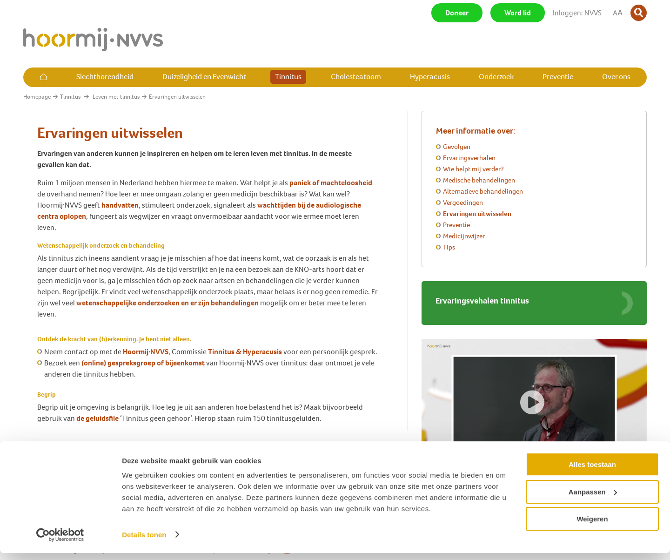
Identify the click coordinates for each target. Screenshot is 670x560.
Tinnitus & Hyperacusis (245, 352)
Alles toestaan (592, 472)
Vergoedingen (463, 202)
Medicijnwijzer (464, 236)
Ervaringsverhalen (469, 157)
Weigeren (592, 526)
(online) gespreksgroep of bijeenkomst (143, 363)
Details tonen (144, 542)
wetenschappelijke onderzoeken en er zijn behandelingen (167, 303)
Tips (449, 247)
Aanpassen (593, 499)
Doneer (457, 13)
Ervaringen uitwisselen (477, 213)
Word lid (517, 13)
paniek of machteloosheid (330, 183)
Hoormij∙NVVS (145, 352)
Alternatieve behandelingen (483, 191)
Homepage (37, 97)
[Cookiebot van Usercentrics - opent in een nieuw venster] (60, 542)
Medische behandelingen (479, 180)
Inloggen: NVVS (577, 13)
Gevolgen (456, 146)
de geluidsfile (97, 418)
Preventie (456, 224)
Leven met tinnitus (116, 97)
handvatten (120, 205)
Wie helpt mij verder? (473, 169)
